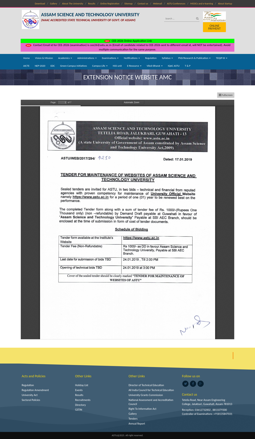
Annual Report (137, 423)
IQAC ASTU (174, 65)
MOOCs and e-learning (201, 3)
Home (26, 58)
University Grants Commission (146, 395)
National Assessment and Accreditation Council (151, 402)
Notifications (132, 58)
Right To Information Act (142, 408)
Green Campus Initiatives (73, 65)
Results (91, 3)
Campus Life (100, 65)
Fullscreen (226, 95)
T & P (187, 65)
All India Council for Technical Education (151, 390)
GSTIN (78, 409)
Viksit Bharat (155, 65)
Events (79, 390)
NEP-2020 (40, 65)
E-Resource (134, 65)
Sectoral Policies (31, 400)
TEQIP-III (221, 58)
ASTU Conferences (176, 3)
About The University (72, 3)
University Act (30, 395)
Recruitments (82, 400)
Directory (80, 405)
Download (40, 3)
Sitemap (128, 3)
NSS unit (117, 65)
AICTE (26, 65)
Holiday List (81, 385)
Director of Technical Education (146, 385)
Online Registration (109, 3)
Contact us (143, 3)
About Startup (225, 3)
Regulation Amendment (35, 390)
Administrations (86, 58)
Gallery (53, 3)
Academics (65, 58)
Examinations (110, 58)
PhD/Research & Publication (194, 58)
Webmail (157, 3)
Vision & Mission (44, 58)
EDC (52, 65)
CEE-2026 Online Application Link (127, 41)
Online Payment (214, 27)
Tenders (133, 418)
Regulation (151, 58)
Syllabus (167, 58)
